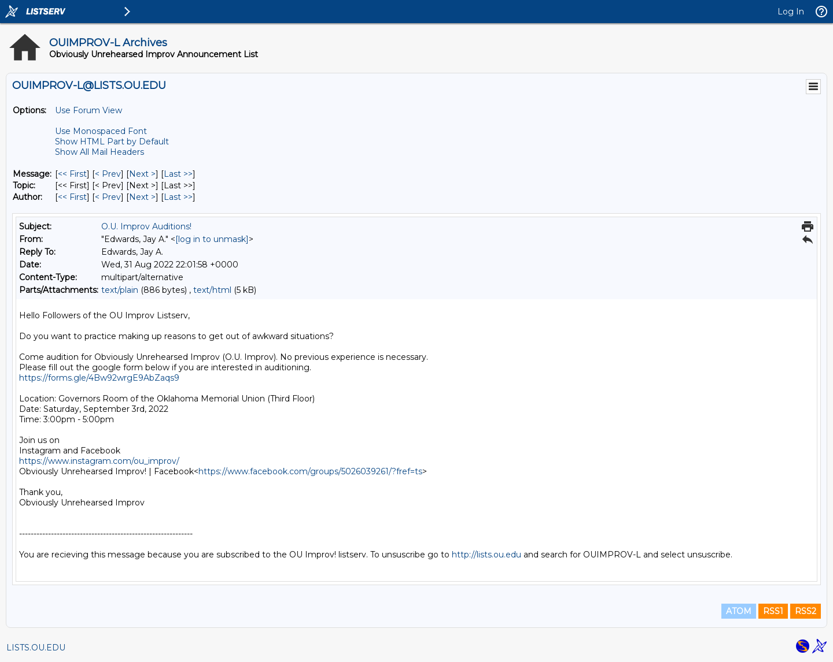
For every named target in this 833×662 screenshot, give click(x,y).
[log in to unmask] (212, 239)
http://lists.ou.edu (486, 554)
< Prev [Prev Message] (108, 174)
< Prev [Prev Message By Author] (108, 197)
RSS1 (773, 611)
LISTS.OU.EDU (35, 647)
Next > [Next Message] (142, 174)
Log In (790, 11)
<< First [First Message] (72, 174)
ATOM (738, 611)
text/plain (119, 290)
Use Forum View (88, 110)
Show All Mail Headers (99, 152)
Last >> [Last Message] (178, 174)
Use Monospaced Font (101, 131)
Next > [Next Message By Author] (142, 197)
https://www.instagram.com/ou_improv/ (99, 461)
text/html (212, 290)
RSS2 (805, 611)
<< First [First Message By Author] (72, 197)
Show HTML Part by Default (112, 141)
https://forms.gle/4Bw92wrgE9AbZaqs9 (99, 378)
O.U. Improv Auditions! (146, 226)
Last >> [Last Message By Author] (178, 197)
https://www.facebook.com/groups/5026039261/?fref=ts (310, 471)
